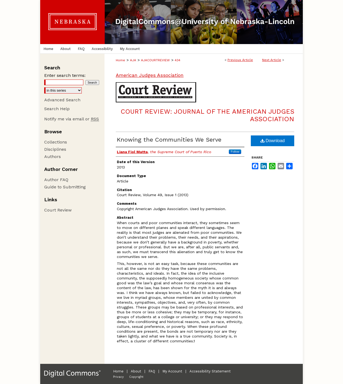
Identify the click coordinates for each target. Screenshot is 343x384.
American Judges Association (150, 75)
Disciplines (55, 149)
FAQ (151, 371)
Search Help (57, 108)
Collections (55, 142)
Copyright (136, 377)
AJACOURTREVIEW (155, 60)
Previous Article (240, 60)
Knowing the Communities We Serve (169, 139)
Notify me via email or (71, 118)
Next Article (271, 60)
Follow (235, 151)
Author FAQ (56, 179)
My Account (172, 371)
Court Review (58, 210)
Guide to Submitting (65, 186)
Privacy (118, 377)
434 (177, 60)
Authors (52, 156)
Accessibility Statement (210, 371)
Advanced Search (62, 99)
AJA (133, 60)
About (136, 371)
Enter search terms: (64, 75)
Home (120, 60)
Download (272, 140)
